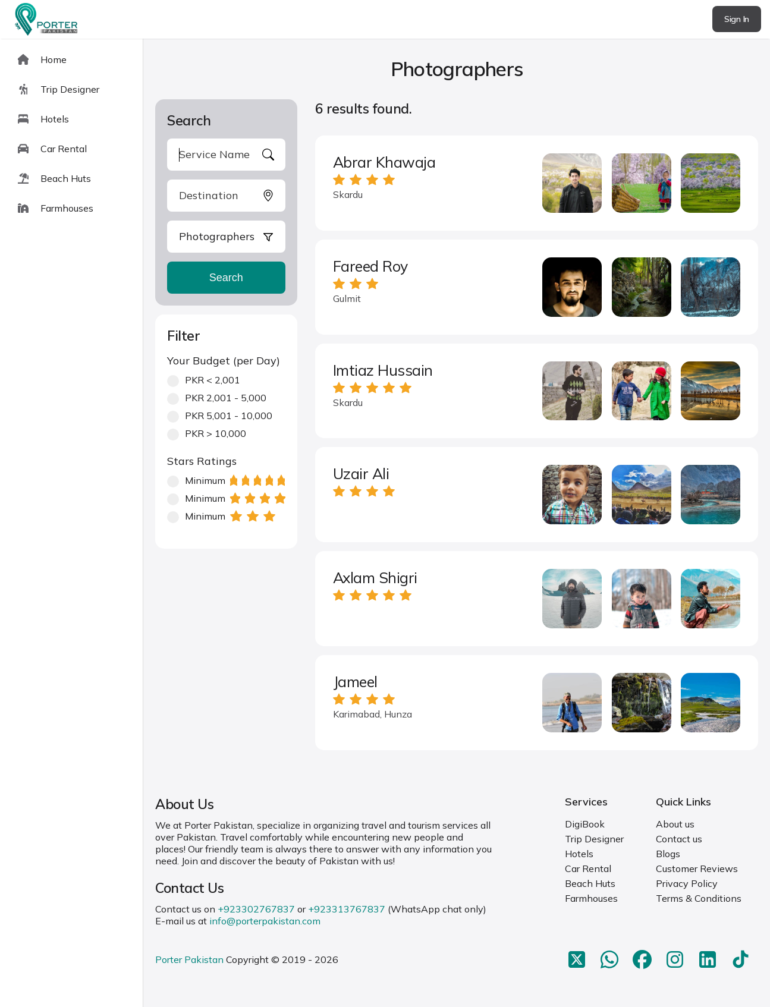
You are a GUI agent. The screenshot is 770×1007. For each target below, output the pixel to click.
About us (675, 824)
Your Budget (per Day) (223, 360)
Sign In (736, 19)
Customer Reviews (697, 868)
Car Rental (588, 868)
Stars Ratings (202, 461)
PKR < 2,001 (203, 380)
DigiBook (585, 824)
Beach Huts (590, 883)
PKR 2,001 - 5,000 (216, 398)
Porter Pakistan (189, 959)
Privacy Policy (687, 883)
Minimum (226, 480)
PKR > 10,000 (206, 433)
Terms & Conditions (698, 898)
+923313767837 (346, 909)
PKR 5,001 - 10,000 (219, 415)
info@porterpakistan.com (264, 921)
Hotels (579, 854)
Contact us (679, 839)
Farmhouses (591, 898)
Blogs (668, 854)
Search (226, 278)
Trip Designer (594, 839)
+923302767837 (256, 909)
